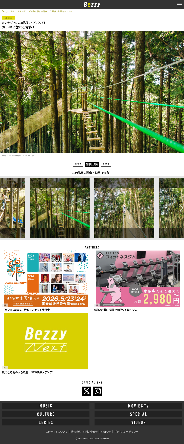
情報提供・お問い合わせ (84, 431)
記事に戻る (92, 164)
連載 (12, 11)
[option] (59, 208)
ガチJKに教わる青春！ (39, 11)
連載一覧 (22, 11)
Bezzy (4, 11)
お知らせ (106, 431)
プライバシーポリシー (126, 431)
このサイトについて (57, 431)
